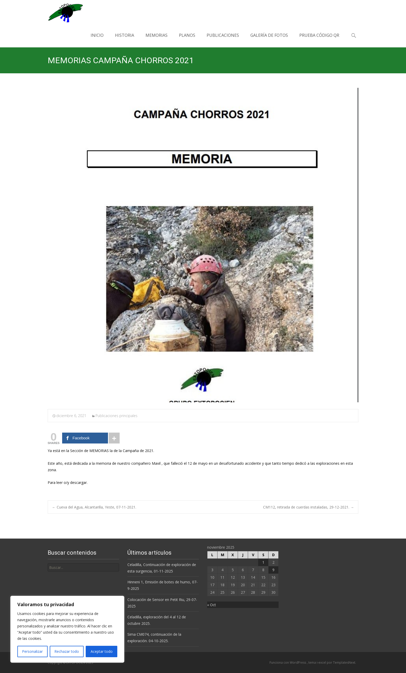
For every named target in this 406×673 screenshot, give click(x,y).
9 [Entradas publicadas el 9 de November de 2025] (273, 569)
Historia (124, 39)
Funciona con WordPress (288, 662)
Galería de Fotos (269, 39)
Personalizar (32, 651)
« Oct (211, 604)
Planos (187, 39)
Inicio (97, 39)
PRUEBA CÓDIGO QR (319, 39)
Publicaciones (223, 39)
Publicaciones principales (116, 415)
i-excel (322, 662)
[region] (67, 629)
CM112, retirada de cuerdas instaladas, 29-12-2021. (308, 507)
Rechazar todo (66, 651)
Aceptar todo (102, 651)
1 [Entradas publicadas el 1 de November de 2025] (263, 562)
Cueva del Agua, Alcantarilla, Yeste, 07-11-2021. (94, 507)
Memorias (157, 39)
